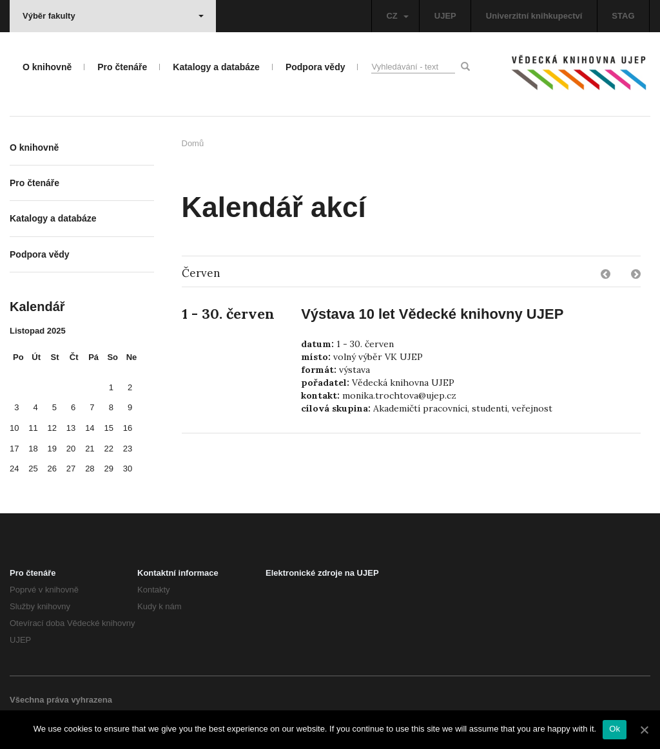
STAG (623, 16)
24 (14, 468)
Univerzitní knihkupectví (534, 16)
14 (89, 428)
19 (52, 448)
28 (89, 468)
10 (14, 428)
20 (70, 448)
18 (32, 448)
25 (32, 468)
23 (127, 448)
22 (108, 448)
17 (14, 448)
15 (108, 428)
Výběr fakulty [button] (113, 16)
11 (32, 428)
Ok (614, 729)
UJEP (445, 16)
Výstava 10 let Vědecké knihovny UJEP (432, 314)
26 (52, 468)
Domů (193, 143)
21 (89, 448)
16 (127, 428)
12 (52, 428)
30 (127, 468)
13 (70, 428)
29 (108, 468)
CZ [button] (397, 16)
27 (70, 468)
